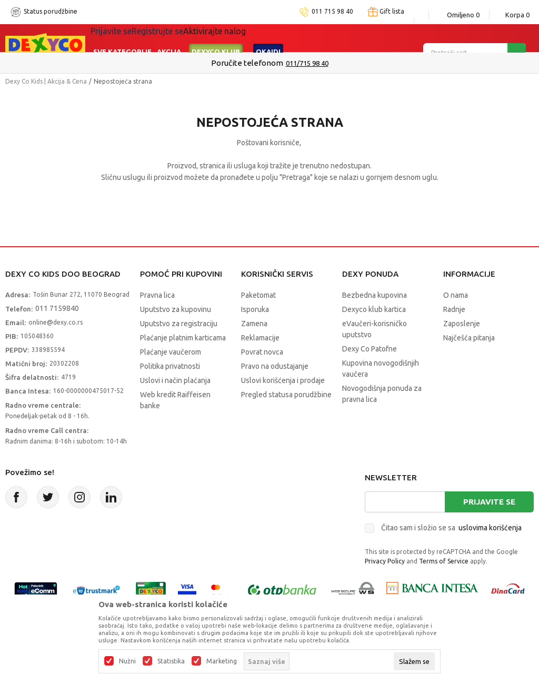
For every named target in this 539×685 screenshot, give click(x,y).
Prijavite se (489, 501)
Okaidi (268, 38)
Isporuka (255, 309)
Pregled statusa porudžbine (286, 394)
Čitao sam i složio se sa (451, 527)
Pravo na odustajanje (274, 366)
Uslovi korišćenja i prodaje (283, 380)
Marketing (221, 661)
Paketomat (258, 295)
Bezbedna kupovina (374, 295)
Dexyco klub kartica (374, 309)
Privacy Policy (385, 561)
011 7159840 (57, 308)
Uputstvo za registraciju (178, 323)
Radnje (454, 309)
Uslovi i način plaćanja (175, 380)
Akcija (169, 38)
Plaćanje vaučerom (170, 352)
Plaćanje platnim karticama (183, 338)
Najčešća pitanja (469, 338)
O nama (455, 295)
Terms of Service (443, 561)
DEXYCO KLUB (216, 38)
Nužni (127, 661)
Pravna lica (157, 295)
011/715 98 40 (307, 63)
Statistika (171, 661)
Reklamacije (260, 338)
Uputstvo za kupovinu (175, 309)
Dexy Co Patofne (369, 349)
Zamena (254, 323)
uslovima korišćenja (490, 527)
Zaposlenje (461, 323)
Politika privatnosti (170, 366)
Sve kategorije (122, 38)
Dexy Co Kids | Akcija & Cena (46, 81)
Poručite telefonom (247, 62)
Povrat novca (262, 352)
